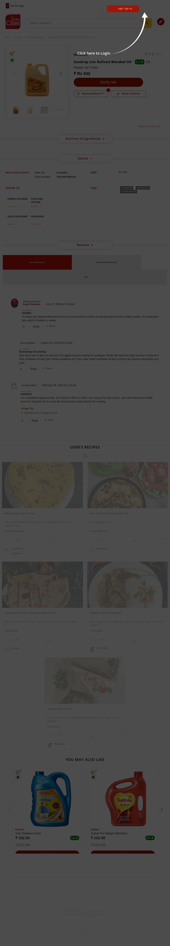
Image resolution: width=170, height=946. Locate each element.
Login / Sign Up (125, 8)
